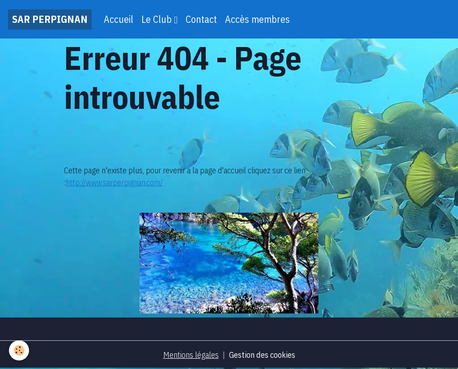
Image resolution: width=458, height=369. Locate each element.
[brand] (50, 19)
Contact (201, 19)
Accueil (118, 19)
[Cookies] (19, 350)
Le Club (157, 19)
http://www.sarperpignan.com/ (114, 182)
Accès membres (257, 19)
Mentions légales (191, 355)
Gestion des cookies (262, 355)
